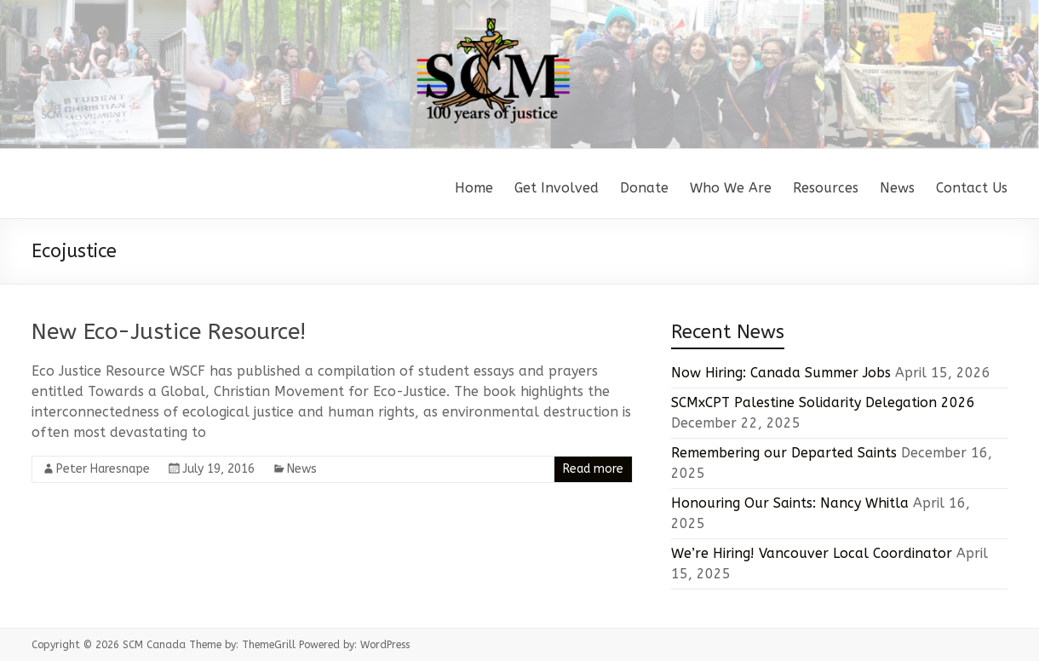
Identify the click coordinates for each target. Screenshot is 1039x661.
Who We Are (731, 188)
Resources (825, 188)
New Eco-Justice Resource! (169, 332)
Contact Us (971, 188)
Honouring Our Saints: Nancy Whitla (790, 503)
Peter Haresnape (103, 469)
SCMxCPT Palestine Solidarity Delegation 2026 (823, 402)
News (897, 188)
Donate (644, 188)
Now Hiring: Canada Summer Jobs (781, 373)
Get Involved (556, 188)
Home (474, 188)
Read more (593, 469)
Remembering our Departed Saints (784, 453)
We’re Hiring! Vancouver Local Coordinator (811, 553)
